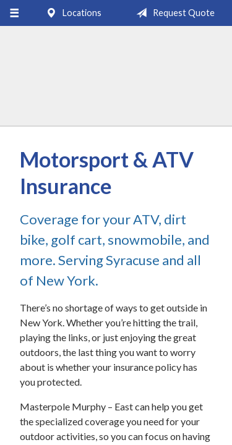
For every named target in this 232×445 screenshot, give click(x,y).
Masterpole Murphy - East (116, 81)
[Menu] (14, 13)
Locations (71, 13)
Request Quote (173, 13)
